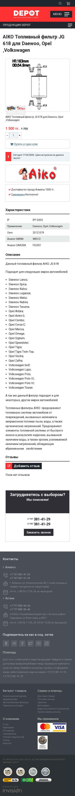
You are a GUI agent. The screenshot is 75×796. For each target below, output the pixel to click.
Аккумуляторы (10, 699)
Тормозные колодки (13, 705)
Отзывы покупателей (13, 737)
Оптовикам (8, 730)
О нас (6, 724)
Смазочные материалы (15, 696)
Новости (7, 743)
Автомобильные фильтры (15, 702)
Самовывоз (18, 194)
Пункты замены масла (49, 712)
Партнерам (8, 727)
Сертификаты (9, 734)
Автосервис (44, 705)
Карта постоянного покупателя (53, 709)
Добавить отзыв (22, 466)
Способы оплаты (46, 699)
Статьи (6, 740)
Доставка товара (46, 696)
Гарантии (42, 702)
